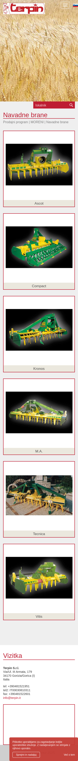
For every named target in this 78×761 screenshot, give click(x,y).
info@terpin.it (12, 697)
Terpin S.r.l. (24, 11)
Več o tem (69, 754)
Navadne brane (57, 122)
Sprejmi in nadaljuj (26, 754)
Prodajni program (15, 122)
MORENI (37, 122)
